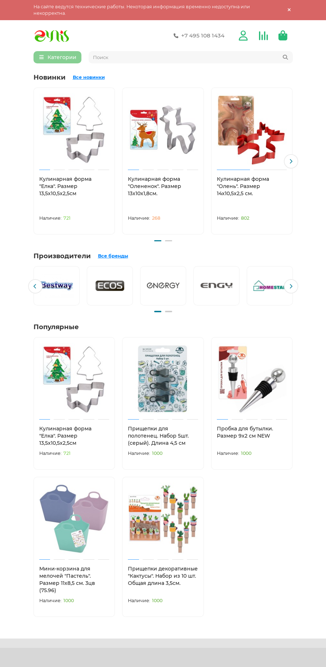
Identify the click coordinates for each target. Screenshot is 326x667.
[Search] (191, 58)
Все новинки (89, 78)
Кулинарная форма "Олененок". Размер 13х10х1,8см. (154, 187)
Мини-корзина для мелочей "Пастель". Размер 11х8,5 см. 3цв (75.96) (67, 578)
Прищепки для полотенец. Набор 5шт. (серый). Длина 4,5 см (158, 435)
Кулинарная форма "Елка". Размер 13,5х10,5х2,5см (65, 187)
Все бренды (113, 256)
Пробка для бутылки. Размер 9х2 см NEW (245, 431)
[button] (291, 162)
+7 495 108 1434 (197, 36)
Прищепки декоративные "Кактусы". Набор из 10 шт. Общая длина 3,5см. (163, 574)
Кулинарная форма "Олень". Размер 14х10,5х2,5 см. (243, 187)
